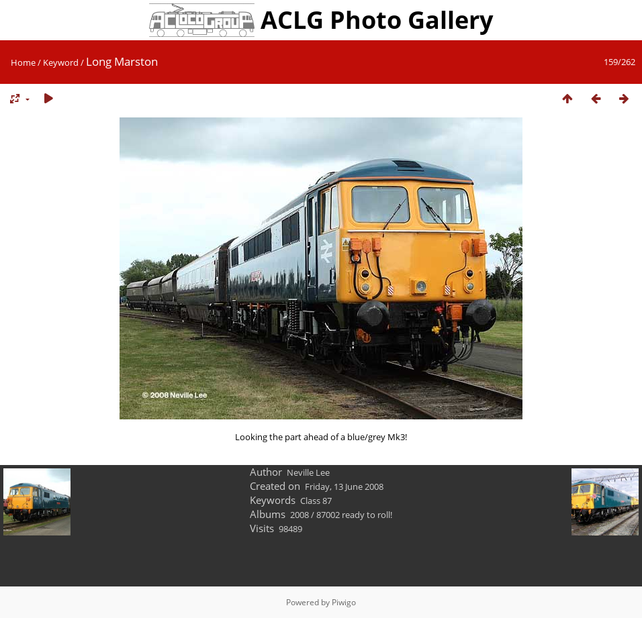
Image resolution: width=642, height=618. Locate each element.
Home (23, 62)
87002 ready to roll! (354, 515)
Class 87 (316, 501)
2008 (299, 515)
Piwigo (344, 602)
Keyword (61, 62)
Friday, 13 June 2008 (344, 486)
